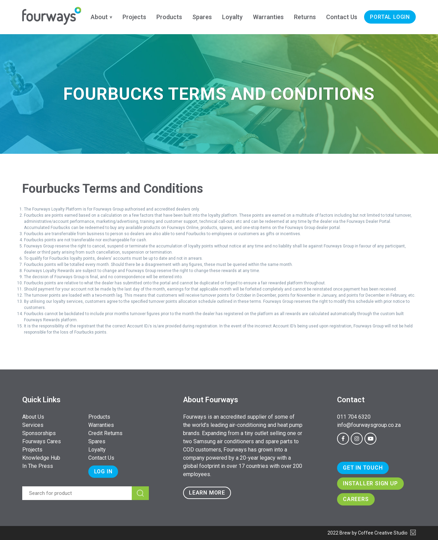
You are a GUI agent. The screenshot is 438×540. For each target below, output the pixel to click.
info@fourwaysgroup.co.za (369, 425)
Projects (134, 17)
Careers (356, 499)
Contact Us (341, 17)
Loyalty (232, 17)
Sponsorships (39, 433)
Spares (202, 17)
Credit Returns (105, 433)
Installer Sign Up (370, 483)
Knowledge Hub (41, 458)
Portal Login (390, 17)
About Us (33, 417)
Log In (103, 471)
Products (169, 17)
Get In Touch (363, 467)
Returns (305, 17)
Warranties (268, 17)
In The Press (37, 466)
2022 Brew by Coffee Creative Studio (371, 533)
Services (32, 425)
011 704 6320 (354, 417)
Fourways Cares (41, 441)
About (99, 17)
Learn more (207, 492)
